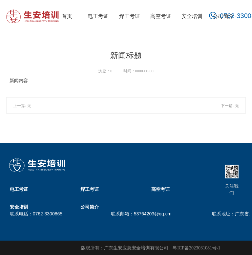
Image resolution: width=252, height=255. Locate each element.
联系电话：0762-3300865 (36, 213)
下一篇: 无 (230, 105)
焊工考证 (129, 16)
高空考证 (160, 16)
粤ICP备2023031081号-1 (196, 248)
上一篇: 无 (22, 105)
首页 (67, 16)
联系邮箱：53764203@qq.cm (141, 213)
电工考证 (98, 16)
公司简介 (223, 16)
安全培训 (191, 16)
